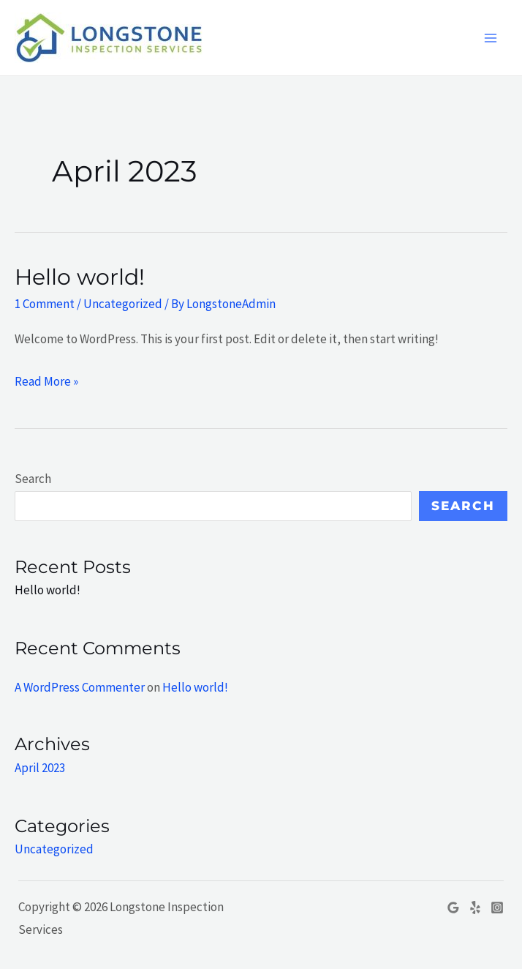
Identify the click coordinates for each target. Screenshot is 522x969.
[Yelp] (475, 907)
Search (33, 479)
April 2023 (40, 768)
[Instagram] (497, 907)
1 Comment (45, 304)
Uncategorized (122, 304)
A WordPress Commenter (80, 687)
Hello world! (80, 277)
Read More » (46, 379)
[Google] (453, 907)
